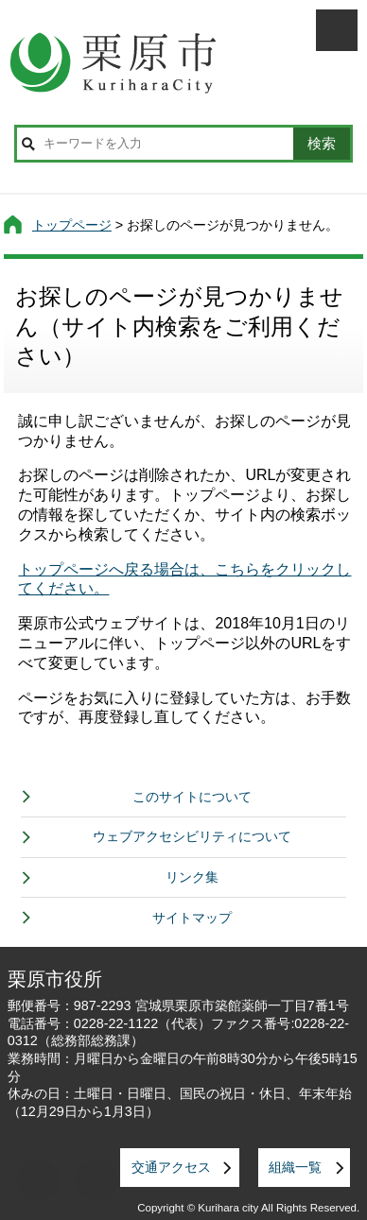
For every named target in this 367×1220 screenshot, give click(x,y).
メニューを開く (337, 30)
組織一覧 (295, 1167)
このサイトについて (192, 796)
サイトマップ (192, 917)
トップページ (72, 224)
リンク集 (192, 877)
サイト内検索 (28, 144)
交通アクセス (171, 1167)
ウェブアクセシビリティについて (192, 836)
